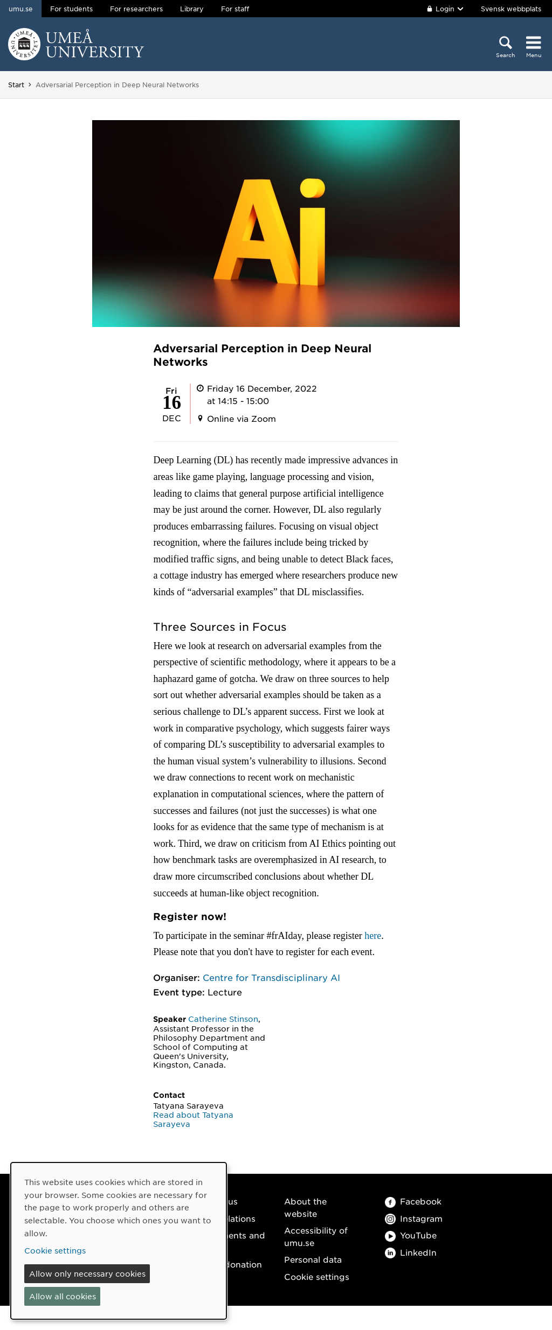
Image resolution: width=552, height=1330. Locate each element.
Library (192, 8)
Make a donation (227, 1264)
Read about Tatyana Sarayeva (193, 1119)
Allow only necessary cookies (87, 1273)
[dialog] (118, 1240)
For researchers (136, 8)
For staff (235, 8)
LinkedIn (411, 1252)
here (372, 935)
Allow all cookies (62, 1296)
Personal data (313, 1259)
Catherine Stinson (223, 1018)
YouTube (411, 1235)
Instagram (414, 1218)
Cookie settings (316, 1276)
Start (16, 84)
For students (71, 8)
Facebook (413, 1201)
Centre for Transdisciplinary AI (271, 977)
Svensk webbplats (511, 8)
